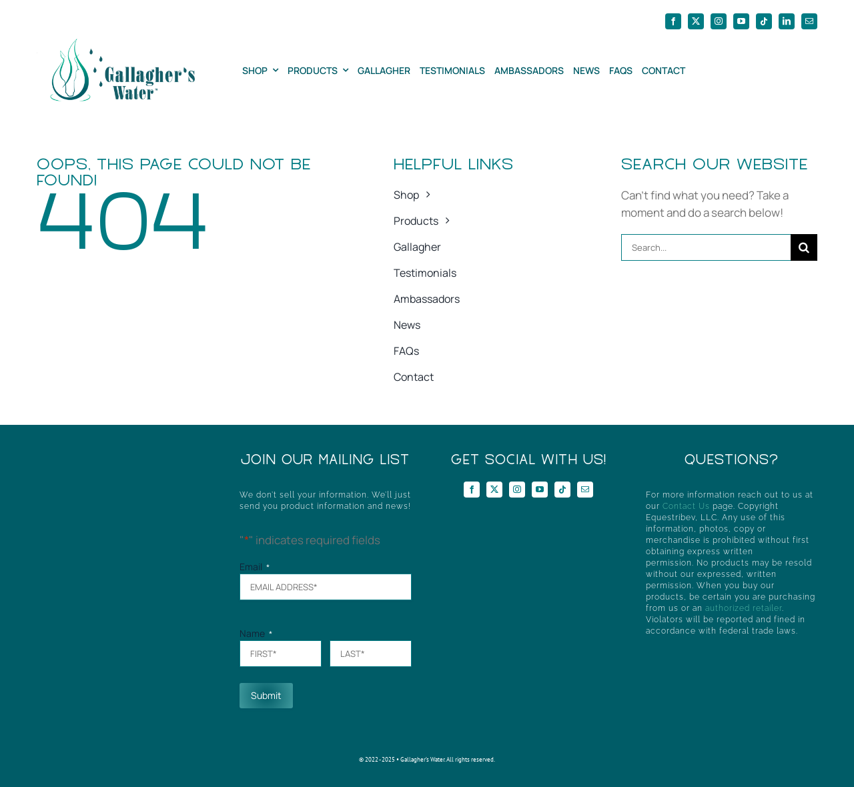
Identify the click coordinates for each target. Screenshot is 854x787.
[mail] (809, 21)
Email (255, 566)
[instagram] (719, 21)
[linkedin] (787, 21)
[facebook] (673, 21)
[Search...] (706, 247)
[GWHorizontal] (116, 44)
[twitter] (696, 21)
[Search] (804, 247)
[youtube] (741, 21)
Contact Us (686, 506)
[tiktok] (764, 21)
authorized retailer (743, 608)
